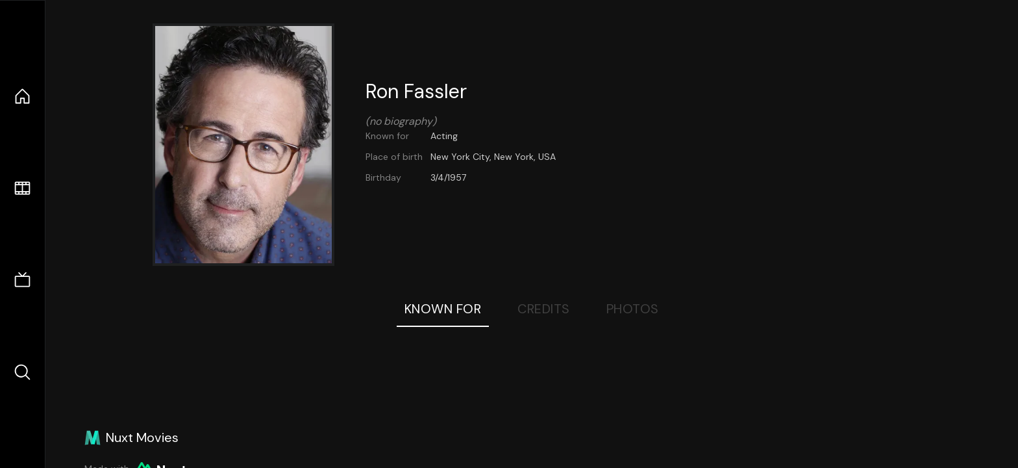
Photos (632, 308)
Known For (443, 308)
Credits (543, 308)
